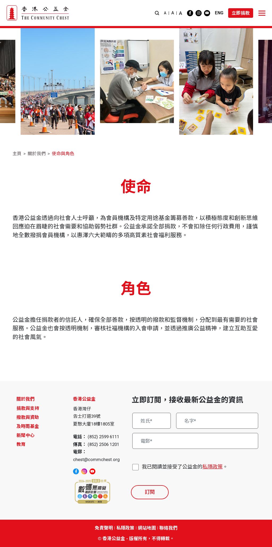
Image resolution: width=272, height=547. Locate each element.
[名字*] (217, 421)
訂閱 (150, 492)
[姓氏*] (151, 421)
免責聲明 (104, 528)
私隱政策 (212, 467)
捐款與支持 (27, 408)
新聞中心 (25, 435)
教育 (21, 444)
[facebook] (190, 13)
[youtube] (207, 13)
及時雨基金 (27, 426)
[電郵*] (195, 441)
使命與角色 (63, 153)
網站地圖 (147, 528)
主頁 (17, 153)
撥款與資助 (27, 417)
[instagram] (199, 13)
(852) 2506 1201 (103, 444)
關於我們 (37, 153)
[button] (157, 13)
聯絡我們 (168, 528)
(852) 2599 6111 (103, 436)
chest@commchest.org (96, 459)
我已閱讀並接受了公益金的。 (185, 467)
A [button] (165, 13)
